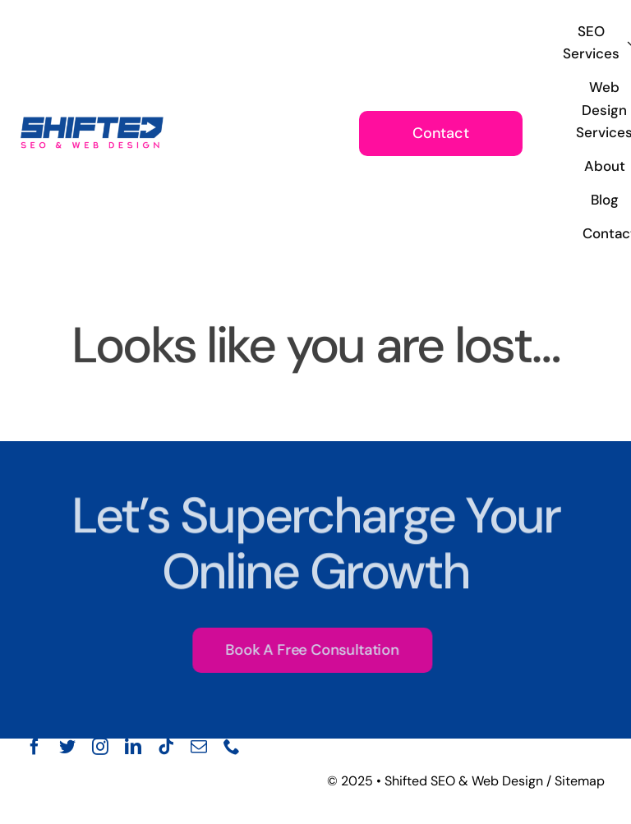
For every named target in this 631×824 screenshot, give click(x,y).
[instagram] (100, 747)
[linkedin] (133, 747)
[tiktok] (166, 747)
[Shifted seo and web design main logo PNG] (92, 116)
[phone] (231, 747)
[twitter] (67, 747)
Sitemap (580, 780)
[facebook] (34, 747)
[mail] (199, 747)
